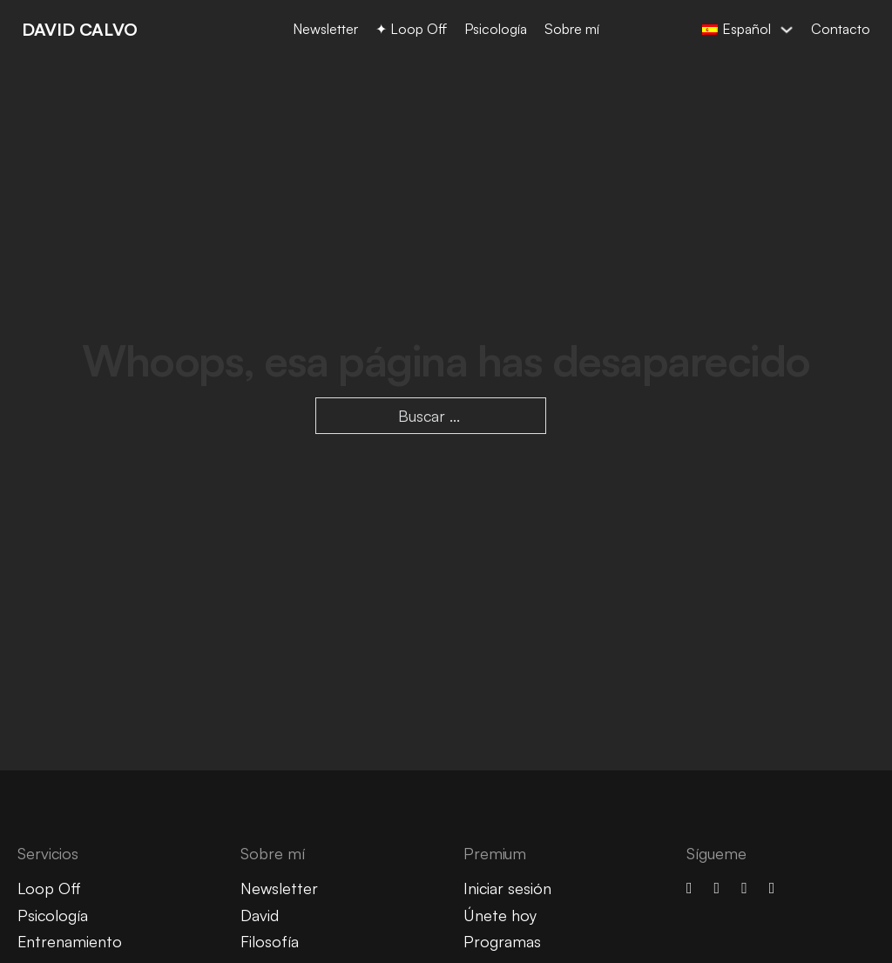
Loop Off (49, 888)
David (259, 915)
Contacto (840, 28)
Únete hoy (500, 915)
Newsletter (325, 28)
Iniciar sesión (507, 888)
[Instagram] (689, 888)
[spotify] (772, 888)
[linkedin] (744, 888)
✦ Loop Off (411, 28)
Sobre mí (571, 28)
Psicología (495, 28)
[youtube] (717, 888)
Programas (502, 941)
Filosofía (269, 941)
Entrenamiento (69, 941)
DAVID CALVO (80, 29)
